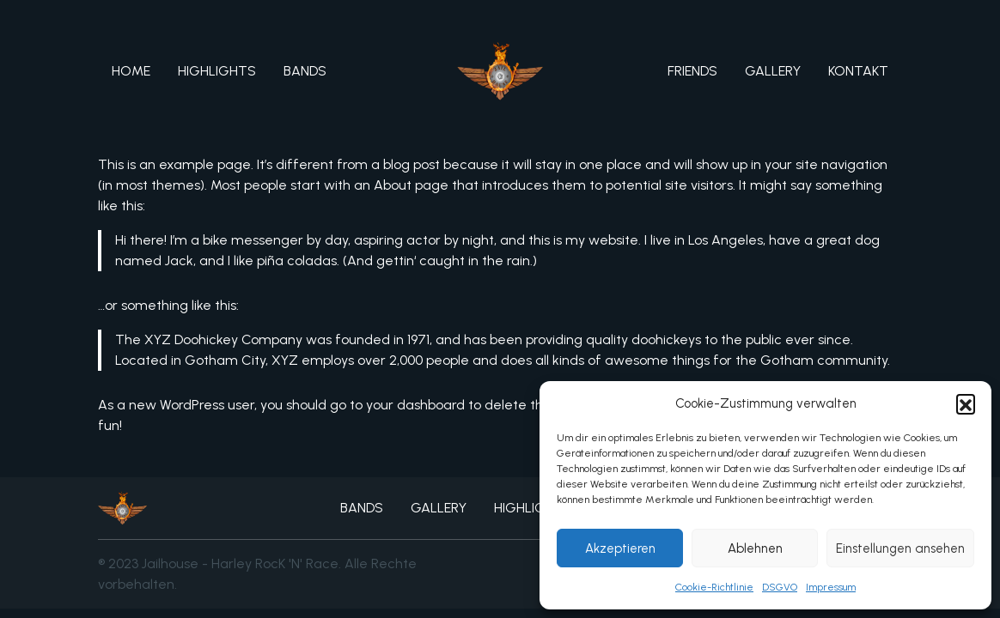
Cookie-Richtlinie (714, 587)
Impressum (831, 587)
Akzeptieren (620, 548)
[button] (965, 403)
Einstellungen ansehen (900, 548)
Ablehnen (755, 548)
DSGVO (779, 587)
